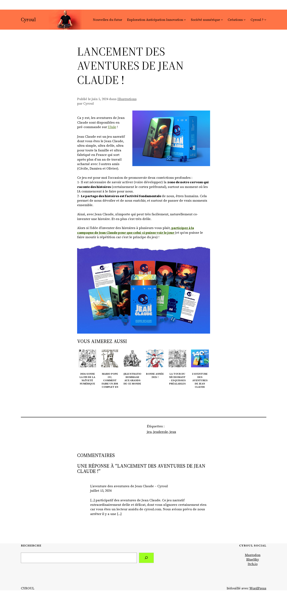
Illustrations (127, 99)
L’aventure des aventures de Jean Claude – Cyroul (129, 486)
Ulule (112, 127)
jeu (149, 431)
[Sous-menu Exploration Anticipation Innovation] (185, 20)
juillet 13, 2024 (100, 490)
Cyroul (28, 19)
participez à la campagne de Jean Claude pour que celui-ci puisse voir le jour (135, 230)
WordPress (257, 588)
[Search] (146, 558)
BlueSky (252, 559)
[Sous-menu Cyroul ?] (265, 20)
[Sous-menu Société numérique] (222, 20)
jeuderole (160, 431)
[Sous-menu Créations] (245, 20)
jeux (173, 431)
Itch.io (253, 564)
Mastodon (252, 555)
